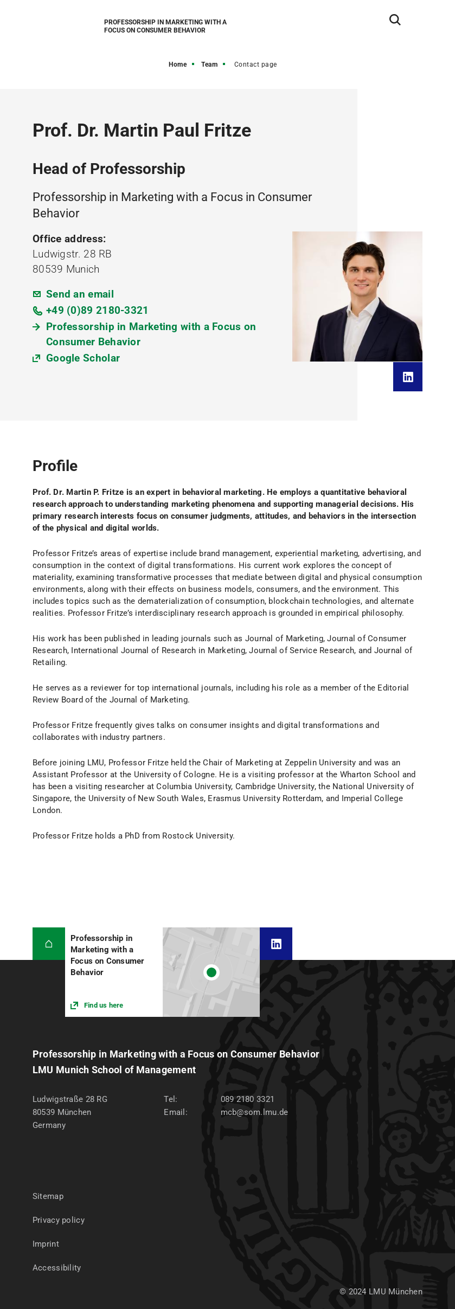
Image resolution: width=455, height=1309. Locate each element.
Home (178, 64)
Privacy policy (59, 1220)
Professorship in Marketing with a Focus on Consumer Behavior (151, 334)
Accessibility (57, 1268)
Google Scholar (83, 358)
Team (209, 64)
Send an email (80, 294)
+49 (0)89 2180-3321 (97, 310)
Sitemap (48, 1196)
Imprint (46, 1244)
